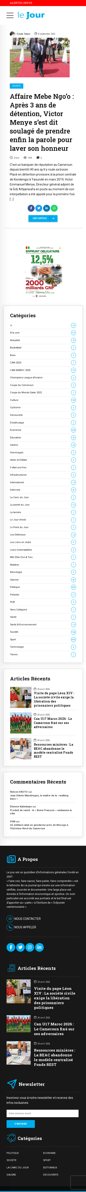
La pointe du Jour (43, 504)
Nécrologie (43, 572)
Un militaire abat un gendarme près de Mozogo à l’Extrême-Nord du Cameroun (39, 826)
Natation (43, 564)
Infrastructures (43, 474)
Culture (43, 400)
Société (16, 86)
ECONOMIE (49, 1153)
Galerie (43, 445)
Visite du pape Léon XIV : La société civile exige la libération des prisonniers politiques (54, 699)
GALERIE (11, 1174)
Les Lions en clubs (43, 542)
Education (43, 437)
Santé (43, 617)
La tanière (43, 512)
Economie (43, 430)
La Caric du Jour (43, 497)
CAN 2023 (43, 362)
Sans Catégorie (43, 609)
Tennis (43, 654)
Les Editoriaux (43, 534)
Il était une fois (43, 467)
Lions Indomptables (43, 549)
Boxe (43, 355)
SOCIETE (11, 1160)
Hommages (43, 452)
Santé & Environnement (43, 624)
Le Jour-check (43, 519)
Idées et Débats (43, 460)
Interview (43, 489)
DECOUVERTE (50, 1174)
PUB (43, 602)
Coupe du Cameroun (43, 385)
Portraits (43, 594)
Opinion (43, 579)
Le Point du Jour (43, 527)
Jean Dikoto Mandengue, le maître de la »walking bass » (39, 797)
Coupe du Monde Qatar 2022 (43, 392)
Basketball (43, 347)
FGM (12, 821)
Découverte (43, 415)
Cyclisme (43, 407)
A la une (43, 332)
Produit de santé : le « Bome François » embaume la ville (41, 812)
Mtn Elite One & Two (43, 557)
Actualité (43, 340)
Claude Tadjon (20, 34)
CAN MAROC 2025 (43, 370)
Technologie (43, 647)
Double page (43, 422)
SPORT (47, 1160)
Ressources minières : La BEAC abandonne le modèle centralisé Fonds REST (53, 751)
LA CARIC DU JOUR (18, 1167)
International (43, 482)
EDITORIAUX (50, 1167)
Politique (43, 587)
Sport (43, 639)
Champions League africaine (43, 377)
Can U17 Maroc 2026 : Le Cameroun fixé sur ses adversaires (53, 723)
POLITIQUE (13, 1153)
